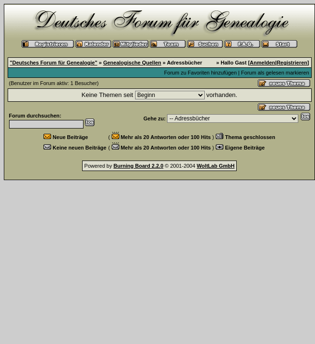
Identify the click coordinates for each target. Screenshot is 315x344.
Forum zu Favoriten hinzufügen (200, 72)
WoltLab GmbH (215, 166)
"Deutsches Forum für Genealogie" (53, 62)
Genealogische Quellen (132, 62)
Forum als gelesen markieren (275, 72)
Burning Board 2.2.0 (139, 166)
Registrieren (292, 62)
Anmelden (262, 62)
